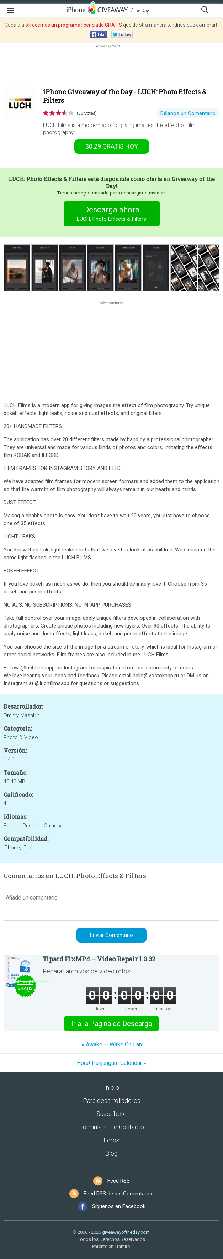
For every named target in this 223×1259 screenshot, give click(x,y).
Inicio (111, 1087)
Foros (111, 1140)
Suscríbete (111, 1113)
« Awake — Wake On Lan (111, 1044)
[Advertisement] (111, 66)
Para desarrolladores (111, 1100)
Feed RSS (118, 1181)
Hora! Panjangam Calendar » (111, 1063)
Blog (111, 1153)
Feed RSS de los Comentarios (119, 1193)
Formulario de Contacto (111, 1127)
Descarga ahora (111, 214)
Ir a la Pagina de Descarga (111, 1023)
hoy (111, 146)
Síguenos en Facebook (118, 1206)
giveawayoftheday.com (126, 1232)
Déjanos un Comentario (188, 113)
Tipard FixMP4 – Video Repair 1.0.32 (99, 959)
